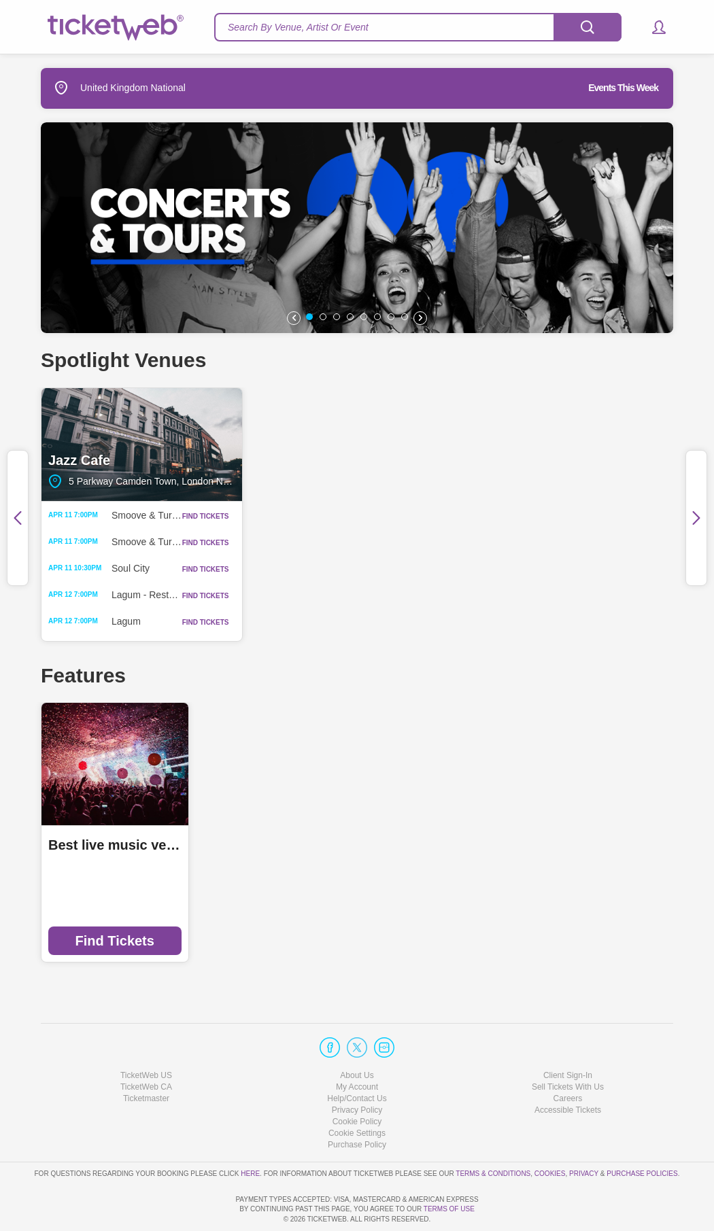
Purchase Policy (357, 1106)
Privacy (583, 1134)
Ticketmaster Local (271, 844)
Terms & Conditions (493, 1134)
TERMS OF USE (449, 1209)
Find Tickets (114, 940)
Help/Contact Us (356, 1059)
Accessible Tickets (567, 1071)
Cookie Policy (357, 1083)
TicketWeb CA (146, 1048)
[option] (357, 227)
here (250, 1134)
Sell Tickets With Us (568, 1048)
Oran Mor (572, 444)
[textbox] (418, 27)
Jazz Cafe (141, 444)
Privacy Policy (357, 1071)
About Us (356, 1036)
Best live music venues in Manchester (115, 844)
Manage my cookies (357, 1094)
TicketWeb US (146, 1036)
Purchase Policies (642, 1134)
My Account (357, 1048)
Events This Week (623, 87)
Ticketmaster (146, 1059)
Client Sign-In (567, 1036)
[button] (652, 27)
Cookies (550, 1134)
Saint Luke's (357, 444)
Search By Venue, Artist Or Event (298, 27)
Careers (568, 1059)
